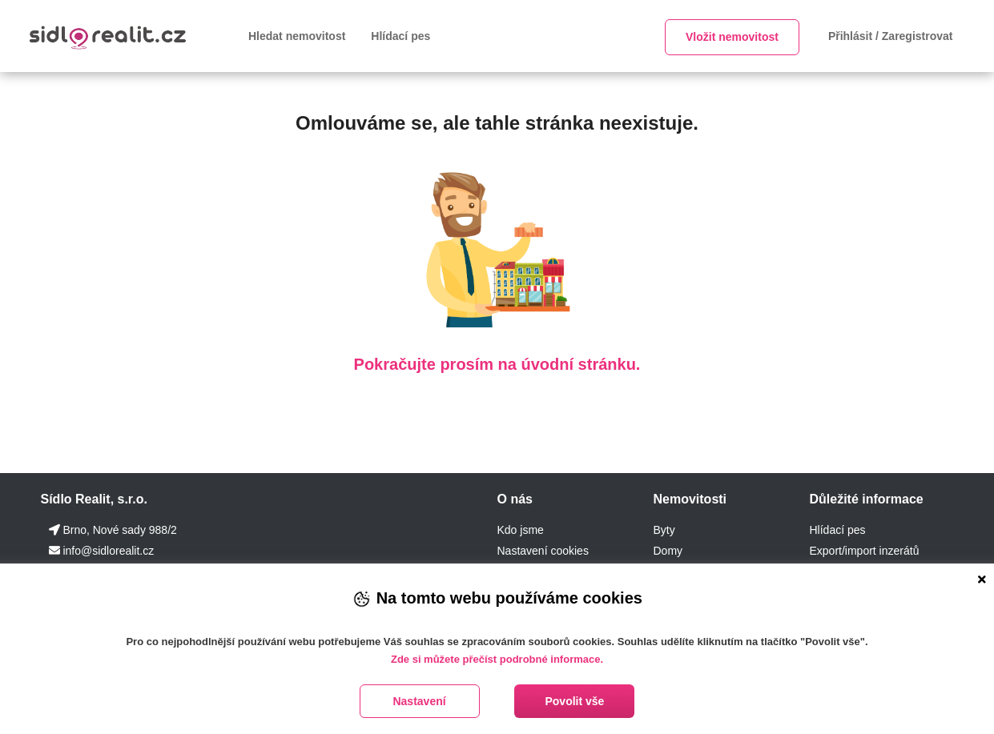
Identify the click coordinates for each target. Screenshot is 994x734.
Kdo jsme (520, 529)
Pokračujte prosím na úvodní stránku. (497, 364)
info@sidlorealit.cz (108, 550)
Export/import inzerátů (864, 550)
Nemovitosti (689, 499)
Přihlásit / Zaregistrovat (890, 36)
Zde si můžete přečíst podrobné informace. (497, 659)
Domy (667, 550)
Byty (663, 529)
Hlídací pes (400, 36)
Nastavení (418, 701)
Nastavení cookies (542, 550)
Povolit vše (574, 701)
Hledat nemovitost (296, 36)
